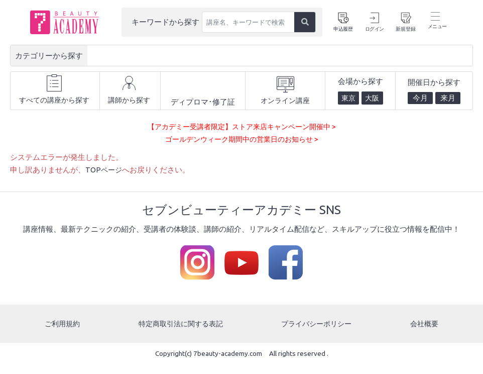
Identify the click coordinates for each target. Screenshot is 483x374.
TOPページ (104, 179)
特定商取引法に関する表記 (180, 333)
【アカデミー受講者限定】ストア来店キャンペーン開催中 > (241, 136)
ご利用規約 (61, 333)
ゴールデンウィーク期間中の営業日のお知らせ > (241, 149)
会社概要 (425, 333)
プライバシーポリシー (317, 333)
